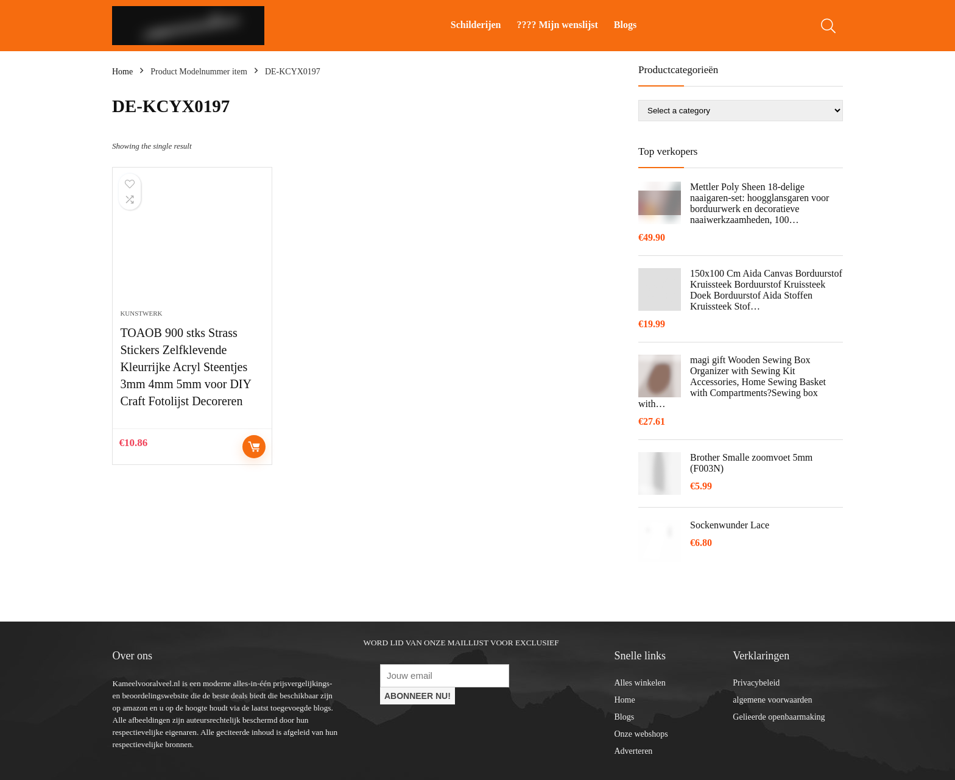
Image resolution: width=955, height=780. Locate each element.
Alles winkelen (639, 682)
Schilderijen (476, 25)
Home (122, 71)
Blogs (625, 25)
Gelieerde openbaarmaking (779, 717)
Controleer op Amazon (254, 446)
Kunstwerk (141, 313)
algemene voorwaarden (772, 699)
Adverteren (633, 751)
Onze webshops (641, 734)
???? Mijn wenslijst (557, 25)
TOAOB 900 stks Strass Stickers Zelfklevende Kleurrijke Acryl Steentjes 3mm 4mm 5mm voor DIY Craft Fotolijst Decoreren (185, 367)
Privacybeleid (756, 682)
